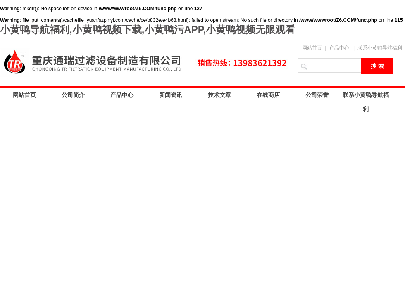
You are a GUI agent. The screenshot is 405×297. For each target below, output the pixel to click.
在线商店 (268, 95)
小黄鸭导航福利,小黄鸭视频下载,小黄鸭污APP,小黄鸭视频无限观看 (147, 29)
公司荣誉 (317, 95)
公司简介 (73, 95)
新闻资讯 (170, 95)
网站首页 (312, 48)
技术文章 (219, 95)
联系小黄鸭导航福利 (379, 48)
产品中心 (339, 48)
